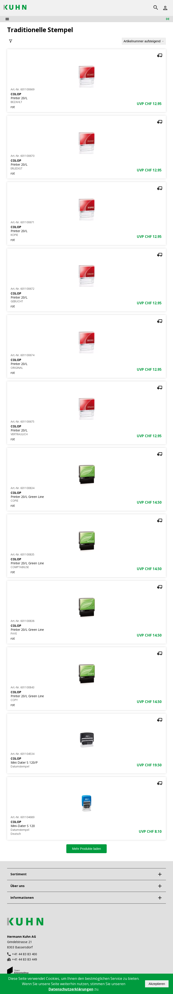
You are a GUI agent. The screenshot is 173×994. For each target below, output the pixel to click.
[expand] (160, 874)
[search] (155, 8)
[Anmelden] (165, 8)
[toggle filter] (10, 41)
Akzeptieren (157, 984)
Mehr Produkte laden (86, 848)
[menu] (7, 19)
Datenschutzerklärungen (71, 989)
